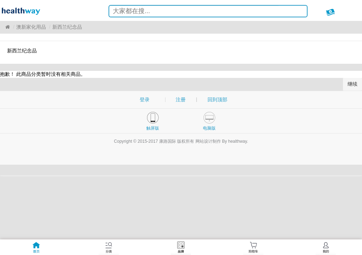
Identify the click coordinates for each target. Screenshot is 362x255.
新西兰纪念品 (67, 27)
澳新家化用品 (31, 27)
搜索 (296, 12)
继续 (352, 84)
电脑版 (209, 128)
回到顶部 (217, 99)
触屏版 (152, 128)
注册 (181, 99)
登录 (145, 99)
